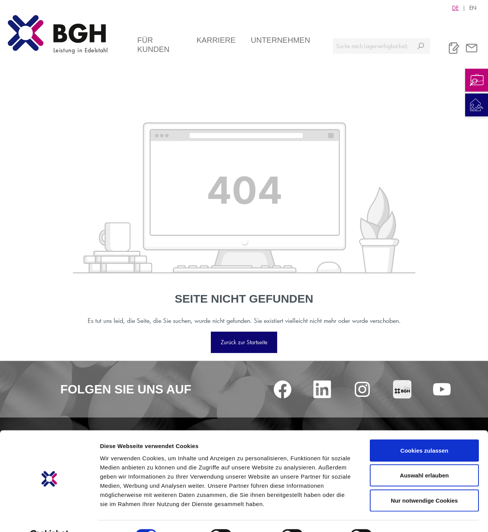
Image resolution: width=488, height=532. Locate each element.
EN (473, 7)
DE (455, 7)
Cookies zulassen (424, 432)
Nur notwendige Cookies (424, 482)
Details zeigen (405, 517)
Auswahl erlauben (424, 457)
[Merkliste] (454, 48)
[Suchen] (420, 46)
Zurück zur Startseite (244, 342)
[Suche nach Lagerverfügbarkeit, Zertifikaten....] (372, 46)
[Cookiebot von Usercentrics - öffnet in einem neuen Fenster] (49, 517)
